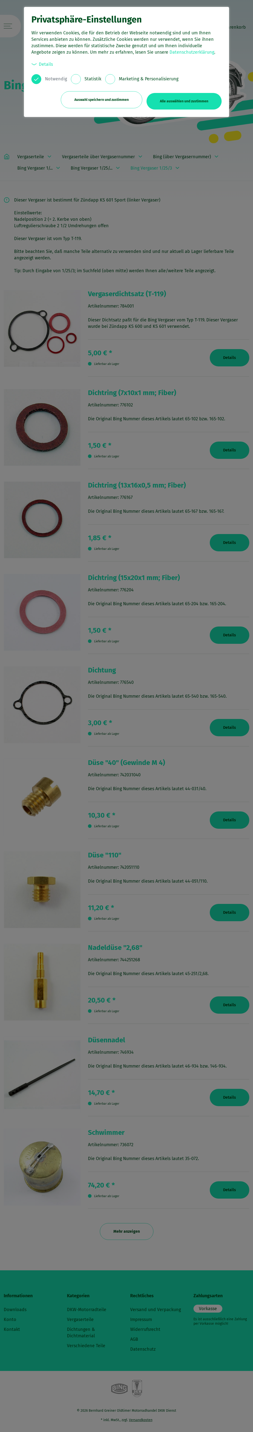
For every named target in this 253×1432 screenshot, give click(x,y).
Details (42, 64)
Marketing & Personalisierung (148, 79)
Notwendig (56, 79)
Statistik (92, 79)
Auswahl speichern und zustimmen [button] (98, 98)
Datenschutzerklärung (191, 52)
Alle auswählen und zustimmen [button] (184, 98)
